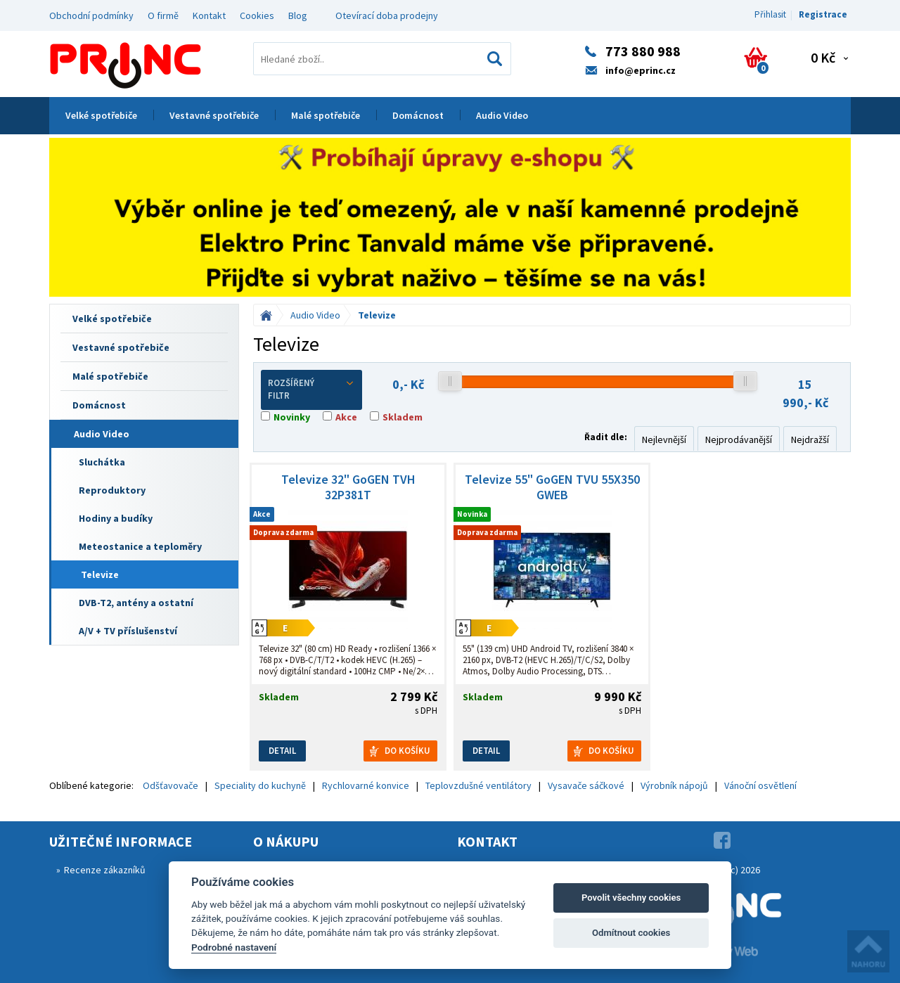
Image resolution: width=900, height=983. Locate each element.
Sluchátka (102, 462)
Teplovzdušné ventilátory (478, 785)
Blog (297, 15)
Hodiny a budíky (116, 518)
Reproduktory (112, 490)
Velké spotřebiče (101, 115)
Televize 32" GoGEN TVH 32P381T (348, 487)
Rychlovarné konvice (365, 785)
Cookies (257, 15)
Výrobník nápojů (674, 785)
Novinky (292, 417)
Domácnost (418, 115)
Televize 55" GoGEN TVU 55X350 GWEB (552, 487)
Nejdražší (810, 439)
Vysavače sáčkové (586, 785)
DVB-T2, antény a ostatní (136, 602)
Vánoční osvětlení (760, 785)
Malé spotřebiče (325, 115)
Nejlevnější (664, 439)
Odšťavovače (170, 785)
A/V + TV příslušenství (128, 630)
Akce (346, 417)
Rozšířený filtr (311, 389)
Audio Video (502, 115)
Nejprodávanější (738, 439)
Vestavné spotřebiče (214, 115)
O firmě (163, 15)
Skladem (402, 417)
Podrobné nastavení (233, 947)
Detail (282, 751)
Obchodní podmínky (91, 15)
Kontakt (209, 15)
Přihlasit (770, 14)
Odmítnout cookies (631, 932)
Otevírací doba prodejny (386, 15)
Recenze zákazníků (105, 869)
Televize (100, 574)
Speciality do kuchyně (260, 785)
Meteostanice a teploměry (140, 546)
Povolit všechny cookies (631, 897)
